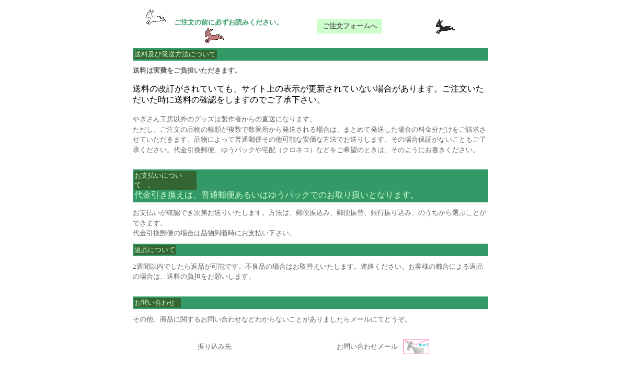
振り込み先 (215, 346)
